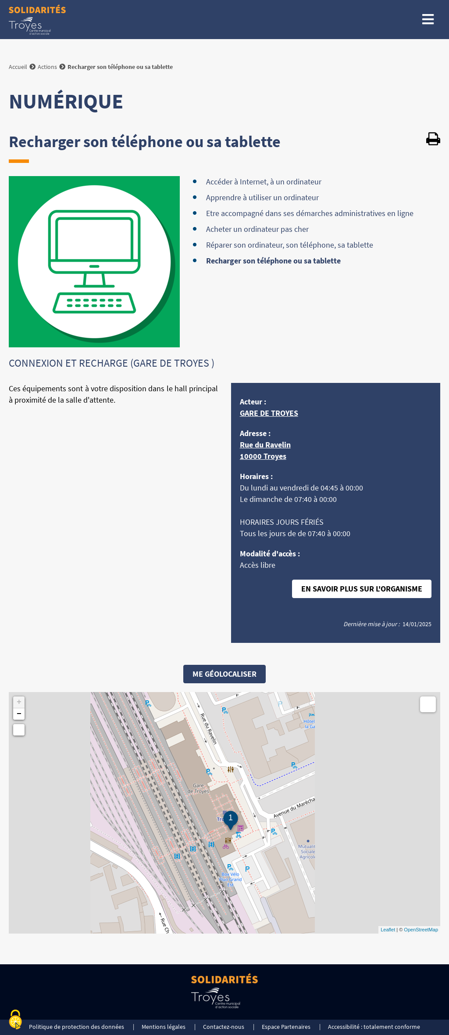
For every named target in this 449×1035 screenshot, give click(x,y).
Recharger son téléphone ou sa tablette (273, 261)
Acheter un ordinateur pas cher (257, 229)
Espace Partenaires (286, 1027)
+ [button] (19, 702)
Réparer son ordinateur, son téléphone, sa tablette (289, 245)
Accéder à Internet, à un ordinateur (263, 182)
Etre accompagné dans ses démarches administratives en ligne (309, 213)
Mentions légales (163, 1027)
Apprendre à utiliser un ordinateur (262, 197)
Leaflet (388, 929)
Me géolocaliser (224, 674)
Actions (47, 67)
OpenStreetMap (421, 929)
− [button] (19, 714)
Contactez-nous (223, 1027)
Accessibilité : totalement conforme (374, 1027)
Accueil (18, 67)
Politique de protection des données (76, 1027)
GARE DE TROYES (269, 413)
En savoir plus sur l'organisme (361, 589)
